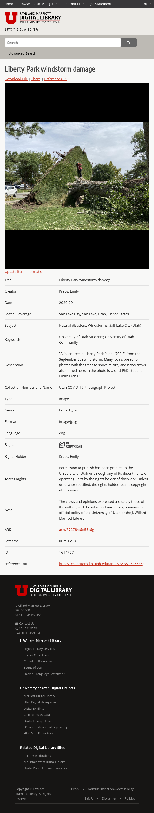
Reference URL (55, 78)
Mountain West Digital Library (44, 762)
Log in (147, 4)
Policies (130, 798)
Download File (16, 78)
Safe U (89, 798)
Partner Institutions (37, 756)
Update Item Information (24, 271)
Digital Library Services (39, 649)
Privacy (74, 789)
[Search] (63, 42)
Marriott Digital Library (39, 696)
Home (9, 4)
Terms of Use (33, 667)
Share (35, 78)
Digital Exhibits (34, 708)
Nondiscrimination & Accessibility (111, 789)
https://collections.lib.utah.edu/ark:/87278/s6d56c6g (101, 563)
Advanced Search (22, 53)
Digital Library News (37, 721)
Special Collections (36, 655)
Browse (24, 4)
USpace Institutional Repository (45, 727)
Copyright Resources (38, 661)
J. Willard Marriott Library (32, 605)
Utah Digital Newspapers (41, 702)
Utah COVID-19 (22, 29)
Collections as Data (37, 715)
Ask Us (39, 4)
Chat (55, 4)
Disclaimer (109, 798)
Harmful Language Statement (88, 4)
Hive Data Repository (38, 733)
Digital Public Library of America (45, 768)
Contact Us (24, 623)
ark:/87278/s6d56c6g (76, 529)
